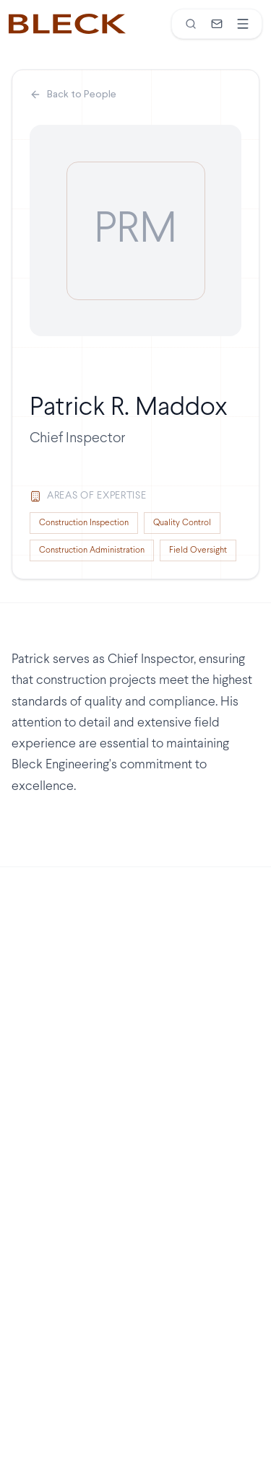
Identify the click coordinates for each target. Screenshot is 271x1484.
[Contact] (216, 23)
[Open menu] (242, 23)
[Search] (190, 23)
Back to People (73, 94)
